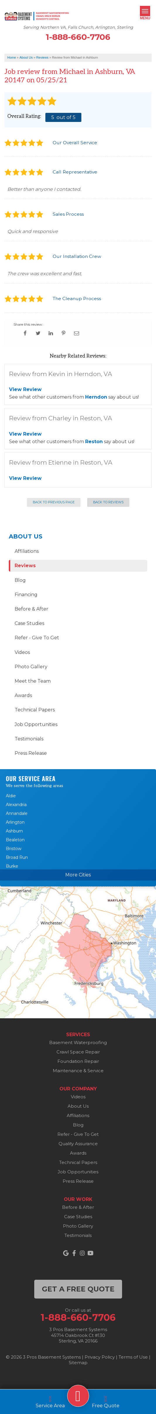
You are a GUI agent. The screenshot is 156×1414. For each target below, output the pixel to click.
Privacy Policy (100, 1357)
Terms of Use (133, 1357)
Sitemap (78, 1362)
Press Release (31, 753)
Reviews (25, 565)
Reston (94, 441)
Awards (23, 695)
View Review (25, 389)
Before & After (31, 609)
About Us (25, 536)
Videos (22, 652)
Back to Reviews (108, 502)
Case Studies (29, 623)
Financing (26, 594)
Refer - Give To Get (37, 637)
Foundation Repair (78, 1061)
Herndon (96, 397)
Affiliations (27, 551)
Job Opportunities (36, 724)
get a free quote (78, 1289)
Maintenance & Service (78, 1070)
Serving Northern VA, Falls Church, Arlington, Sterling (78, 27)
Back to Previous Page (54, 502)
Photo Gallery (31, 666)
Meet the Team (33, 681)
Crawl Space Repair (78, 1052)
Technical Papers (35, 710)
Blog (20, 580)
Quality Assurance (78, 1143)
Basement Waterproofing (78, 1042)
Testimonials (29, 739)
